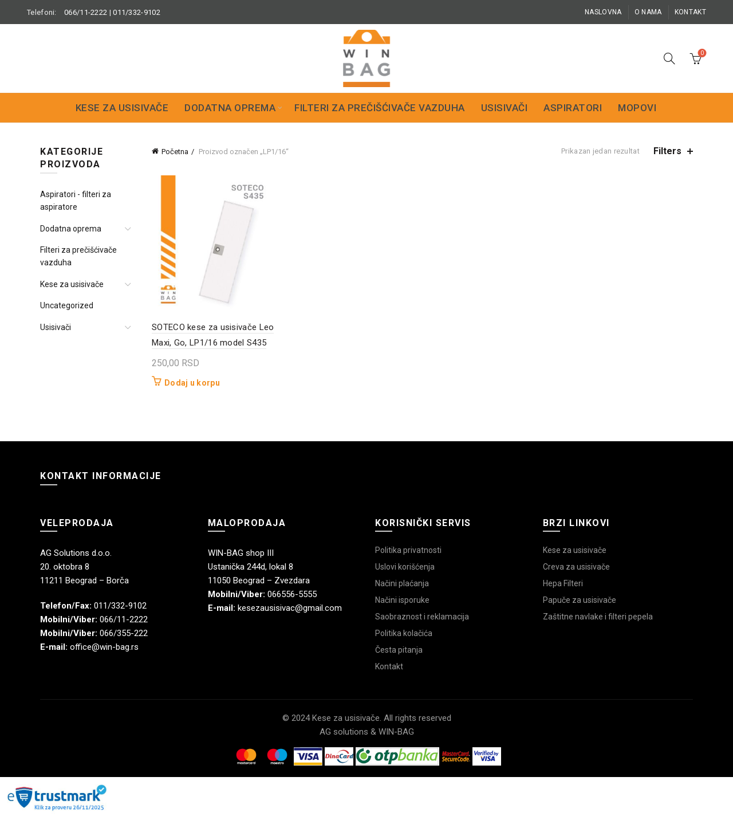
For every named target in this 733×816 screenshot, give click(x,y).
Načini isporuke (402, 600)
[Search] (669, 58)
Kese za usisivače (122, 107)
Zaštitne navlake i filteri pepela (598, 616)
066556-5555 (292, 594)
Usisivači (504, 107)
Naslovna (603, 12)
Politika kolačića (403, 633)
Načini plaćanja (402, 583)
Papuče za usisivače (579, 600)
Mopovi (637, 107)
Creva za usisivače (576, 566)
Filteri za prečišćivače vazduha (379, 107)
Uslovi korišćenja (405, 566)
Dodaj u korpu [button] (192, 382)
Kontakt (690, 12)
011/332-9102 (136, 12)
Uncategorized (66, 305)
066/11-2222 (85, 12)
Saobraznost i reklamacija (422, 616)
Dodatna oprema (229, 107)
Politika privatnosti (408, 550)
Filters (667, 151)
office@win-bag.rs (104, 647)
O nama (648, 12)
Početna (174, 151)
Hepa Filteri (563, 583)
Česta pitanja (399, 649)
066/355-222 (124, 633)
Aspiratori (572, 107)
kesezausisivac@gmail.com (290, 608)
